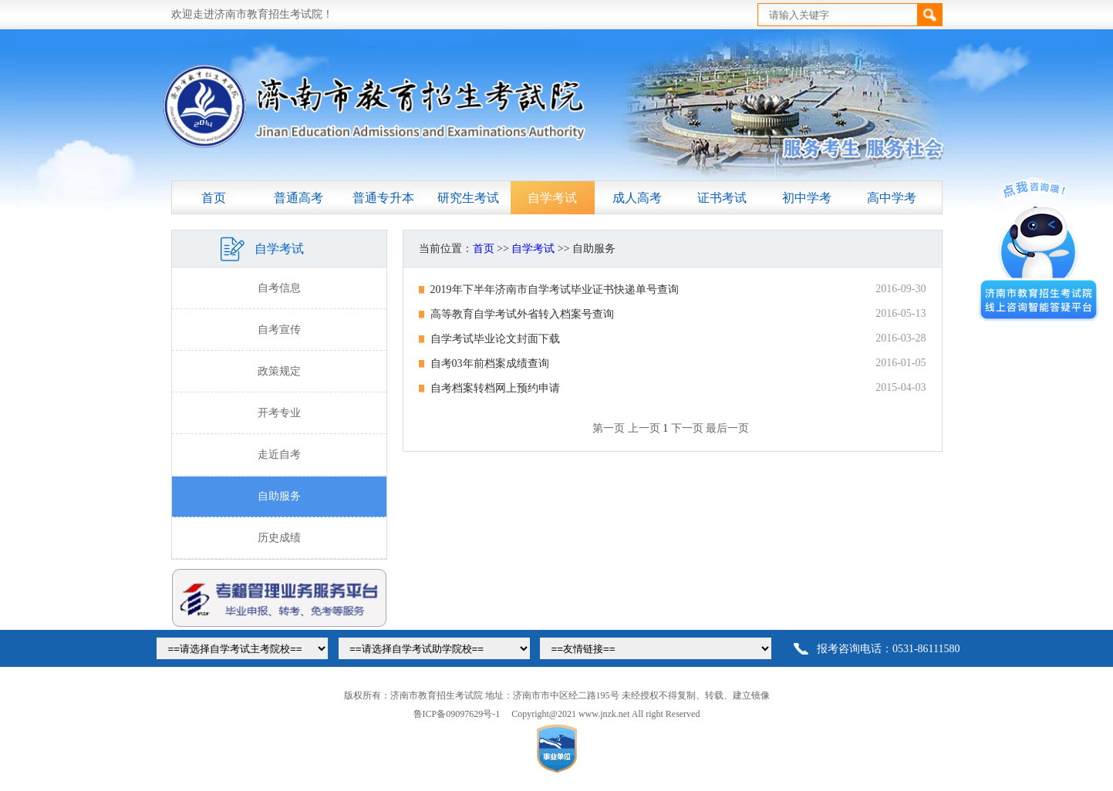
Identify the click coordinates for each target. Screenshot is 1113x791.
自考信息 (279, 288)
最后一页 (727, 428)
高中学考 (891, 197)
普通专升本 (383, 197)
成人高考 (637, 197)
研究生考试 (468, 197)
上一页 (644, 428)
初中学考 (806, 197)
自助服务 (279, 496)
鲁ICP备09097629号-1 (457, 714)
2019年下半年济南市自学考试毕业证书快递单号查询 (554, 289)
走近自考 (279, 454)
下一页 (687, 428)
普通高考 (298, 197)
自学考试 (552, 197)
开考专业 (279, 413)
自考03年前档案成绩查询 (489, 363)
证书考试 (722, 197)
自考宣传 (279, 329)
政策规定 (279, 371)
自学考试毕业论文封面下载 (495, 339)
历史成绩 (279, 538)
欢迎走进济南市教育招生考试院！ (252, 14)
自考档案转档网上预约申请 (495, 388)
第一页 (608, 428)
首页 (213, 197)
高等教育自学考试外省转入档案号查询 (522, 314)
